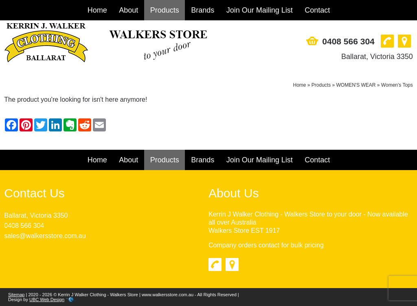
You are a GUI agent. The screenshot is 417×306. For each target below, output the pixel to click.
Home (97, 10)
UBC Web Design (46, 299)
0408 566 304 (348, 41)
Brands (202, 10)
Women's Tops (397, 85)
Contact (317, 10)
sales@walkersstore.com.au (45, 235)
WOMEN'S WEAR (356, 85)
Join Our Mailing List (259, 10)
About (128, 10)
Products (164, 10)
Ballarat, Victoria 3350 (377, 56)
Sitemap (16, 294)
